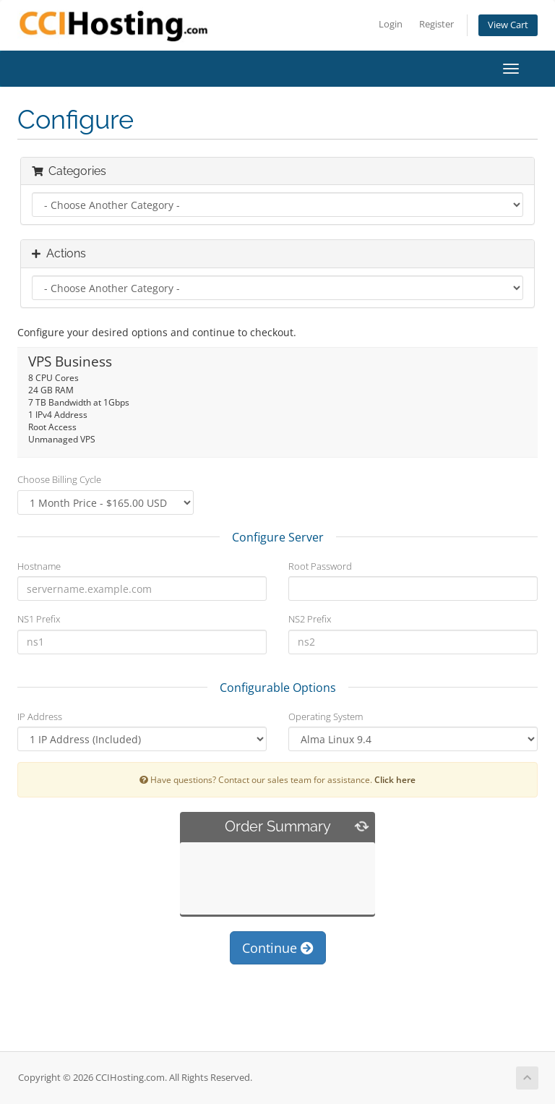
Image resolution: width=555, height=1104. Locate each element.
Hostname (39, 566)
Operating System (325, 716)
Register (436, 24)
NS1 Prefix (38, 618)
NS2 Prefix (309, 618)
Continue (278, 948)
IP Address (39, 716)
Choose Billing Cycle (59, 479)
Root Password (320, 566)
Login (391, 24)
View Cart (508, 25)
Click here (395, 779)
